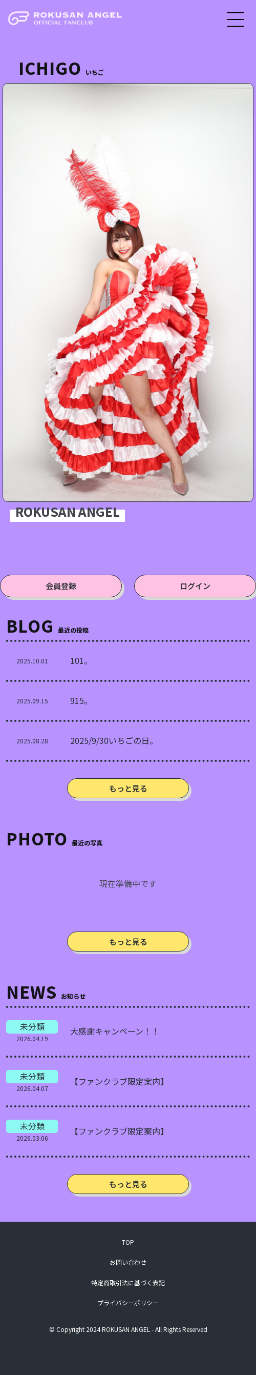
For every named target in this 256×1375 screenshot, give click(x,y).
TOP (128, 1242)
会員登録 (61, 585)
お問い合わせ (128, 1262)
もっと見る (128, 788)
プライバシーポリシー (128, 1302)
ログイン (195, 585)
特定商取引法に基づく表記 (128, 1282)
